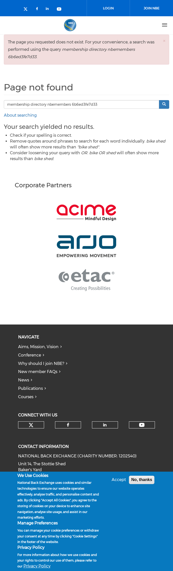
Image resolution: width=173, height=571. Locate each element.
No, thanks (141, 480)
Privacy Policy (36, 566)
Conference (29, 355)
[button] (164, 40)
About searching (20, 115)
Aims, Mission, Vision (38, 346)
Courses (25, 396)
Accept (119, 479)
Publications (30, 388)
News (23, 380)
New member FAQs (37, 371)
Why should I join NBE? (41, 363)
